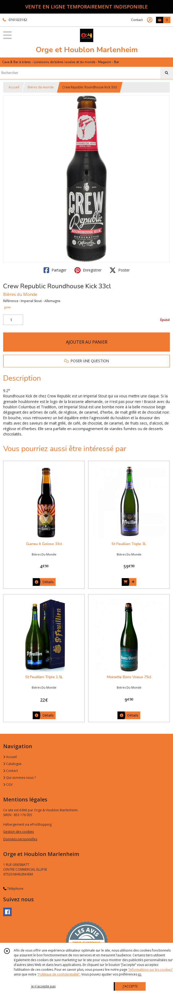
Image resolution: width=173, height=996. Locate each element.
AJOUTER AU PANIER (86, 342)
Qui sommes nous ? (19, 777)
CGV (7, 784)
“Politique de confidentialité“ (58, 974)
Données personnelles (20, 839)
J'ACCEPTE (130, 986)
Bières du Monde (20, 294)
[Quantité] (13, 320)
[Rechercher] (166, 73)
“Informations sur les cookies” (150, 969)
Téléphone (13, 888)
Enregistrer (88, 270)
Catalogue (12, 764)
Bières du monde (41, 87)
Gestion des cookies (18, 831)
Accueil (14, 87)
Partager (55, 270)
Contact (137, 20)
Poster (119, 270)
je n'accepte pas (43, 986)
